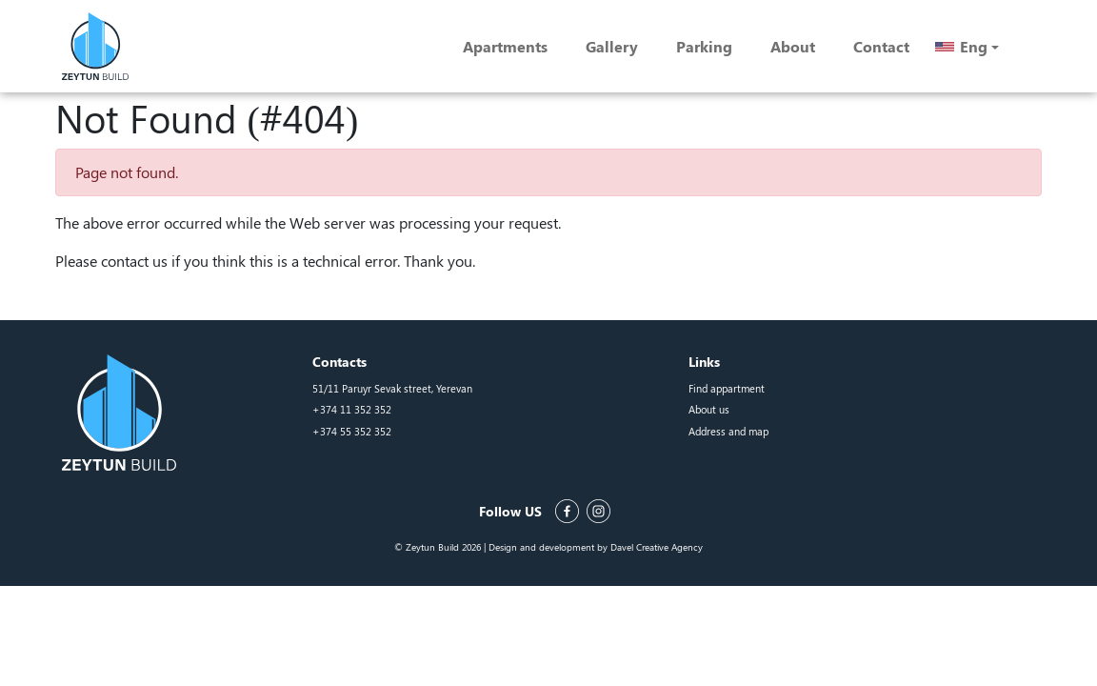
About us (708, 409)
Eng (973, 46)
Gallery (612, 46)
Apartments (505, 46)
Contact (881, 46)
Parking (704, 46)
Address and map (728, 431)
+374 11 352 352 (351, 409)
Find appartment (726, 388)
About (792, 46)
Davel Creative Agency (656, 547)
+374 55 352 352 (351, 431)
